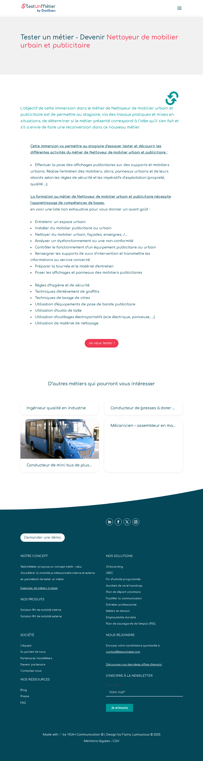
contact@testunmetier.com (123, 651)
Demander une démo (42, 537)
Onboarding (114, 566)
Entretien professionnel (121, 604)
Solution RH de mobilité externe (41, 616)
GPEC (109, 573)
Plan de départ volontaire (123, 592)
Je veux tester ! (101, 343)
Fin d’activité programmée (123, 579)
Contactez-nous (31, 670)
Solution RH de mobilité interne (40, 610)
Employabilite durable (121, 617)
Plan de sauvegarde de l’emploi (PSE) (131, 623)
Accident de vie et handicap (124, 585)
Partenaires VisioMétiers (36, 658)
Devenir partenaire (32, 664)
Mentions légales (97, 741)
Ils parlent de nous (33, 651)
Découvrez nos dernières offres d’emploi (134, 664)
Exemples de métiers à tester (39, 588)
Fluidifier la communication (124, 598)
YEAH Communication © (85, 734)
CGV (116, 741)
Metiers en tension (118, 611)
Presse (24, 696)
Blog (23, 690)
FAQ (23, 702)
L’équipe (25, 645)
